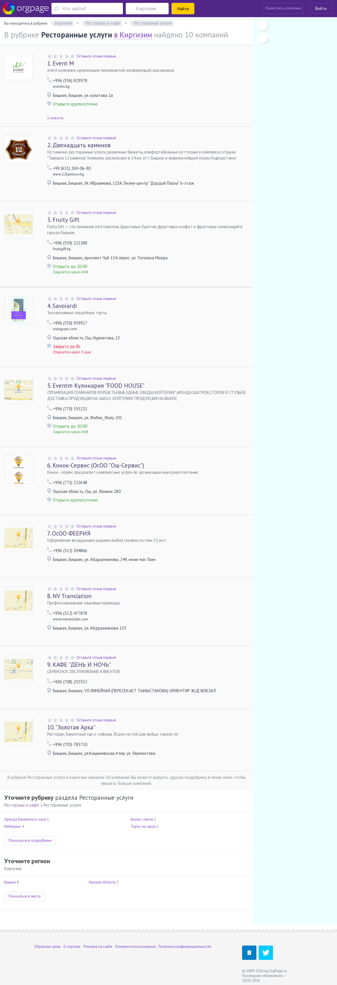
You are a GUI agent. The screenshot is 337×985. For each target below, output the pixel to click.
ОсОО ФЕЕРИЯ (69, 533)
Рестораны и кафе (21, 805)
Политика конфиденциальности (184, 946)
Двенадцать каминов (79, 145)
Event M (60, 63)
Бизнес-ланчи (142, 819)
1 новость (55, 118)
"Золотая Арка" (71, 727)
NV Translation (69, 596)
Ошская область (102, 882)
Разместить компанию (283, 8)
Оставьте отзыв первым (96, 56)
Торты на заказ (143, 826)
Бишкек (10, 882)
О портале (72, 946)
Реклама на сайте (97, 946)
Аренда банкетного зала (25, 819)
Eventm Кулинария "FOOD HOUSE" (96, 385)
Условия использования (135, 946)
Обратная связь (47, 946)
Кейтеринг (12, 826)
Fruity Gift (63, 220)
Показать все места (25, 896)
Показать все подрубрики (30, 840)
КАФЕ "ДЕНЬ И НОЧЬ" (79, 664)
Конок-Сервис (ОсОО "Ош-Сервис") (95, 465)
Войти (321, 8)
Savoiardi (62, 306)
